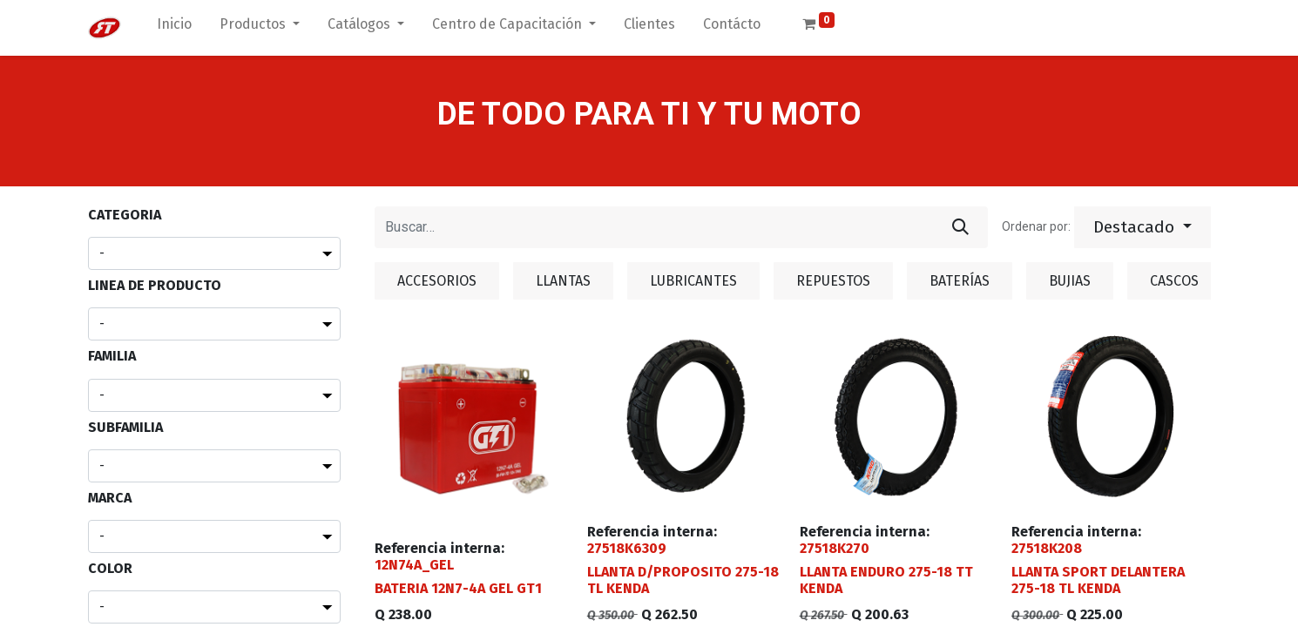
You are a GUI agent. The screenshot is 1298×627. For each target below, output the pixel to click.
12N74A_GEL (414, 564)
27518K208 (1046, 548)
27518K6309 (626, 548)
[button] (1142, 227)
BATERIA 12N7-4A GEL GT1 (458, 588)
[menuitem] (174, 28)
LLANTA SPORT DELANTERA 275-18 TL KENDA (1098, 580)
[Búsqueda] (960, 227)
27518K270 (834, 548)
